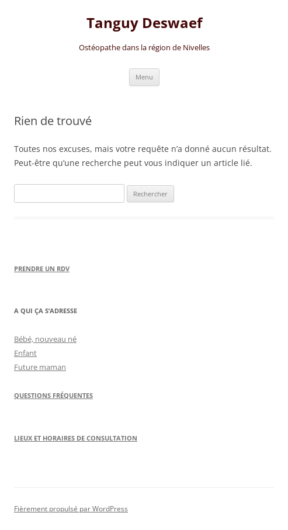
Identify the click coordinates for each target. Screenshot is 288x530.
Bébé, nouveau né (45, 339)
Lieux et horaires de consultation (75, 438)
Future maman (40, 367)
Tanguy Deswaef (144, 23)
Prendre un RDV (42, 268)
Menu (144, 76)
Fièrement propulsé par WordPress (71, 509)
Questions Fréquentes (53, 395)
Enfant (25, 353)
